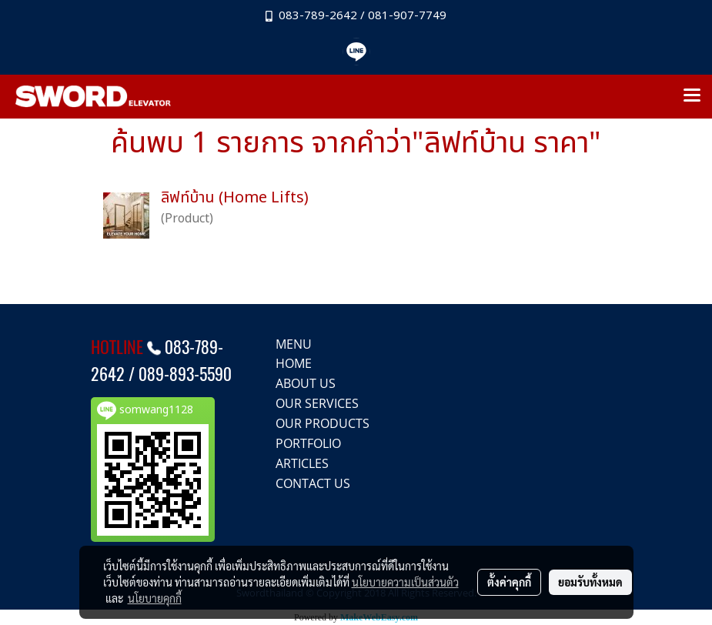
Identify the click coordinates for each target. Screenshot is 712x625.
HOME (294, 363)
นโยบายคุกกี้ (155, 598)
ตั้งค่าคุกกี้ (509, 582)
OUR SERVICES (317, 403)
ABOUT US (306, 383)
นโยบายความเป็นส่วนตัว (405, 582)
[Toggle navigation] (692, 96)
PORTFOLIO (308, 443)
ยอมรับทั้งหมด (590, 582)
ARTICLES (302, 463)
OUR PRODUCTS (322, 423)
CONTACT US (313, 483)
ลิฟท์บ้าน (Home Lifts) (235, 197)
